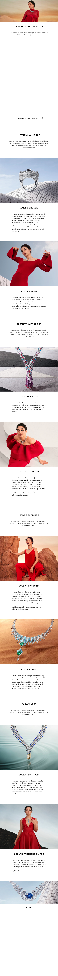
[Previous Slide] (1, 894)
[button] (26, 907)
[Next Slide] (56, 894)
